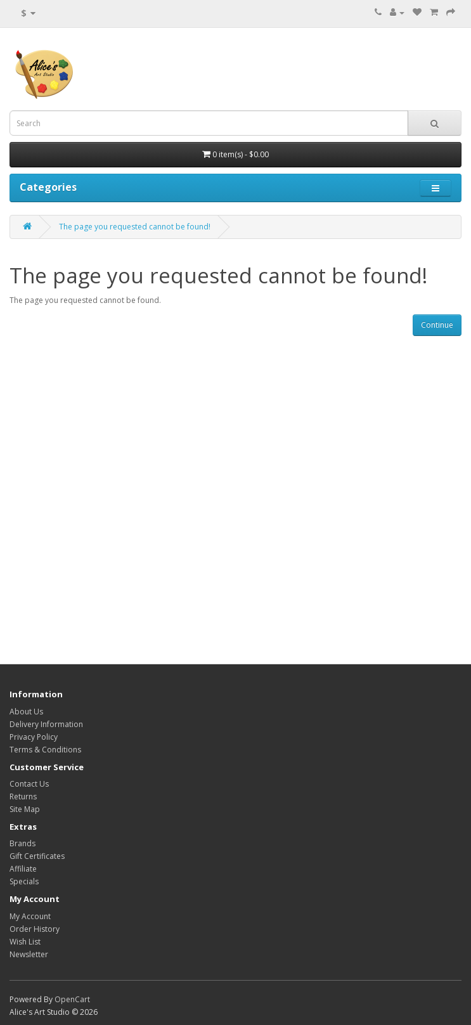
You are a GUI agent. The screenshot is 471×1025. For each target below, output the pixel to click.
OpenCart (72, 999)
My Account (30, 916)
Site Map (25, 809)
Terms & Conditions (45, 749)
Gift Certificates (37, 856)
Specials (24, 881)
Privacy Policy (34, 737)
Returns (23, 796)
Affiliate (23, 868)
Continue (437, 324)
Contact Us (29, 783)
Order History (35, 929)
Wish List (25, 941)
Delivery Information (46, 724)
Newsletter (29, 954)
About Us (26, 711)
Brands (22, 843)
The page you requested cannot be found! (134, 226)
